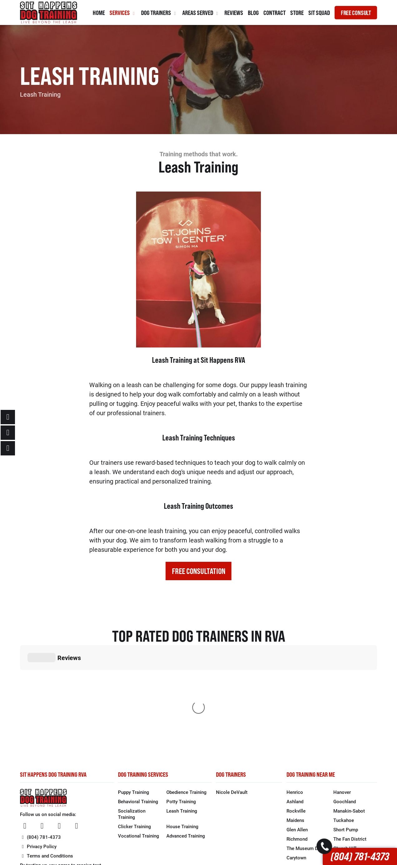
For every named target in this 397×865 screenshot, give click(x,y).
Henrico (295, 698)
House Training (182, 733)
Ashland (295, 708)
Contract (274, 12)
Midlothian (344, 773)
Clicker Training (134, 733)
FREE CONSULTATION (198, 571)
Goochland (344, 708)
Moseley (342, 792)
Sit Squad (319, 12)
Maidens (295, 726)
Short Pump (345, 736)
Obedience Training (186, 698)
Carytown (296, 764)
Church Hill (344, 754)
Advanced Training (185, 742)
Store (297, 12)
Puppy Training (133, 698)
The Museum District (308, 754)
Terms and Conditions (46, 762)
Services (123, 12)
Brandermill (298, 792)
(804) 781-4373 (360, 856)
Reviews (233, 12)
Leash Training (181, 717)
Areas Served (201, 12)
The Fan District (349, 745)
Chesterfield (299, 783)
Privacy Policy (38, 753)
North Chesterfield (352, 783)
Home (99, 12)
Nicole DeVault (232, 698)
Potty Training (181, 708)
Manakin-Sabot (349, 717)
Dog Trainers (159, 12)
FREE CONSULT (356, 12)
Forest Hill (344, 764)
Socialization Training (131, 720)
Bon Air (294, 773)
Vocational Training (138, 742)
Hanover (342, 698)
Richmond (297, 745)
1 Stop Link (275, 838)
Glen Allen (297, 736)
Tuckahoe (343, 726)
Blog (253, 12)
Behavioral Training (138, 708)
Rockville (296, 717)
